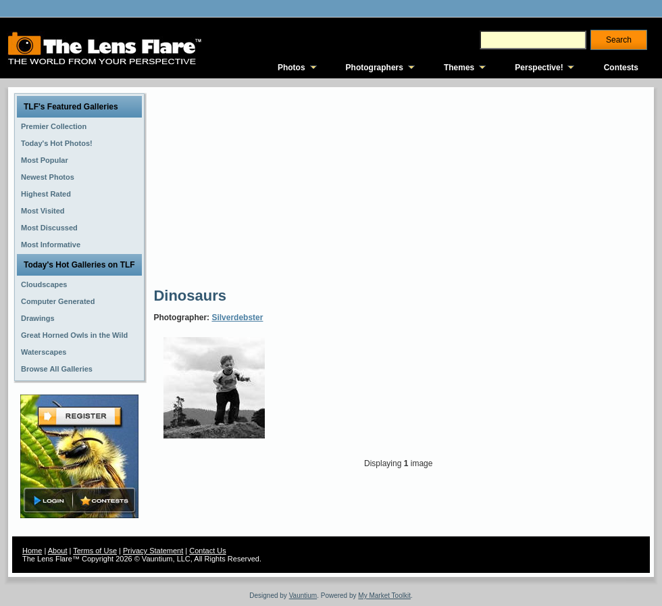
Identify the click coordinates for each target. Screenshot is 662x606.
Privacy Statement (153, 551)
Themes (459, 67)
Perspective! (539, 67)
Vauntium (303, 595)
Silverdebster (237, 317)
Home (32, 551)
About (58, 551)
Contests (621, 67)
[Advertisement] (359, 185)
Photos (291, 67)
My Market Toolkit (384, 595)
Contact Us (207, 551)
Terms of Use (95, 551)
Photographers (374, 67)
